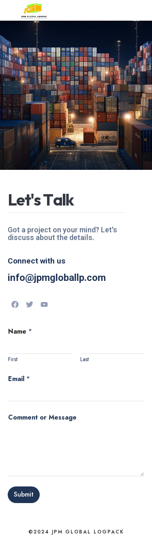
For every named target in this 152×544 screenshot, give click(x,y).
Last (84, 359)
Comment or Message (42, 417)
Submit (24, 494)
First (12, 359)
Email (19, 379)
